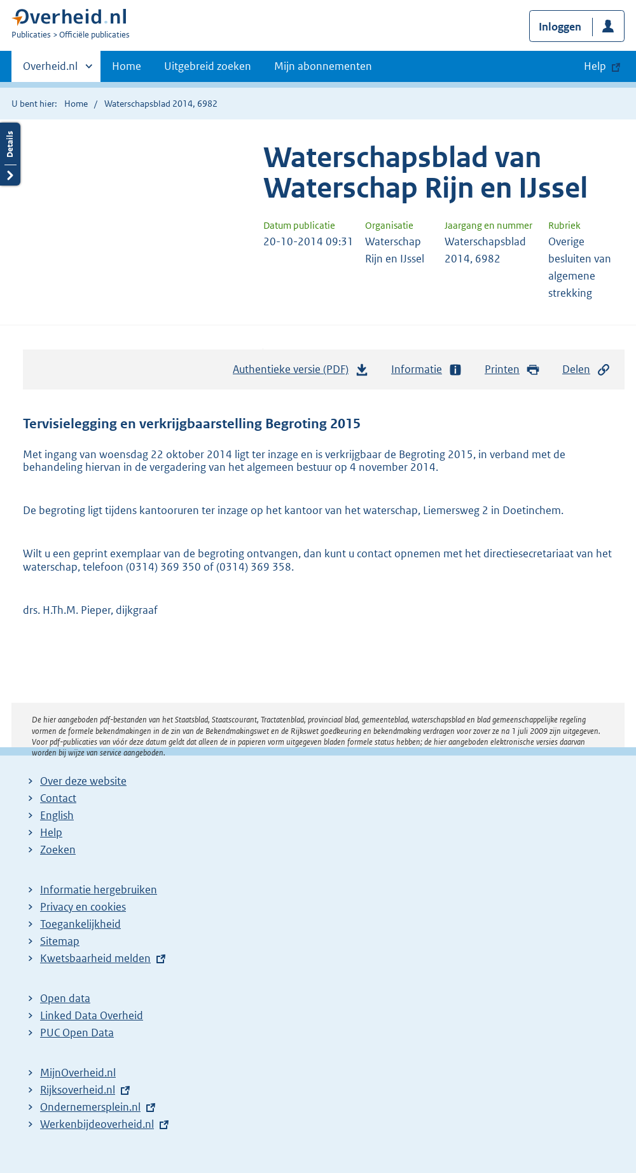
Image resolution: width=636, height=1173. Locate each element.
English (57, 815)
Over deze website (83, 781)
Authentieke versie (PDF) (301, 372)
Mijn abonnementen (323, 66)
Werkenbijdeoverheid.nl (97, 1124)
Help (51, 832)
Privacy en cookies (83, 907)
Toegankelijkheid (80, 924)
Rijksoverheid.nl (77, 1090)
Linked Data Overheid (91, 1015)
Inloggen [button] (560, 27)
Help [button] (595, 66)
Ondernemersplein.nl (90, 1107)
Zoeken (58, 850)
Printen (512, 369)
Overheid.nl (50, 70)
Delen (586, 369)
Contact (58, 798)
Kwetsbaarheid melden (95, 958)
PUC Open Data (77, 1033)
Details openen (10, 154)
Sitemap (60, 941)
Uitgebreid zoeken (207, 66)
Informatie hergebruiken (98, 890)
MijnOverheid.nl (78, 1073)
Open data (65, 998)
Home (126, 66)
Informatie (426, 369)
